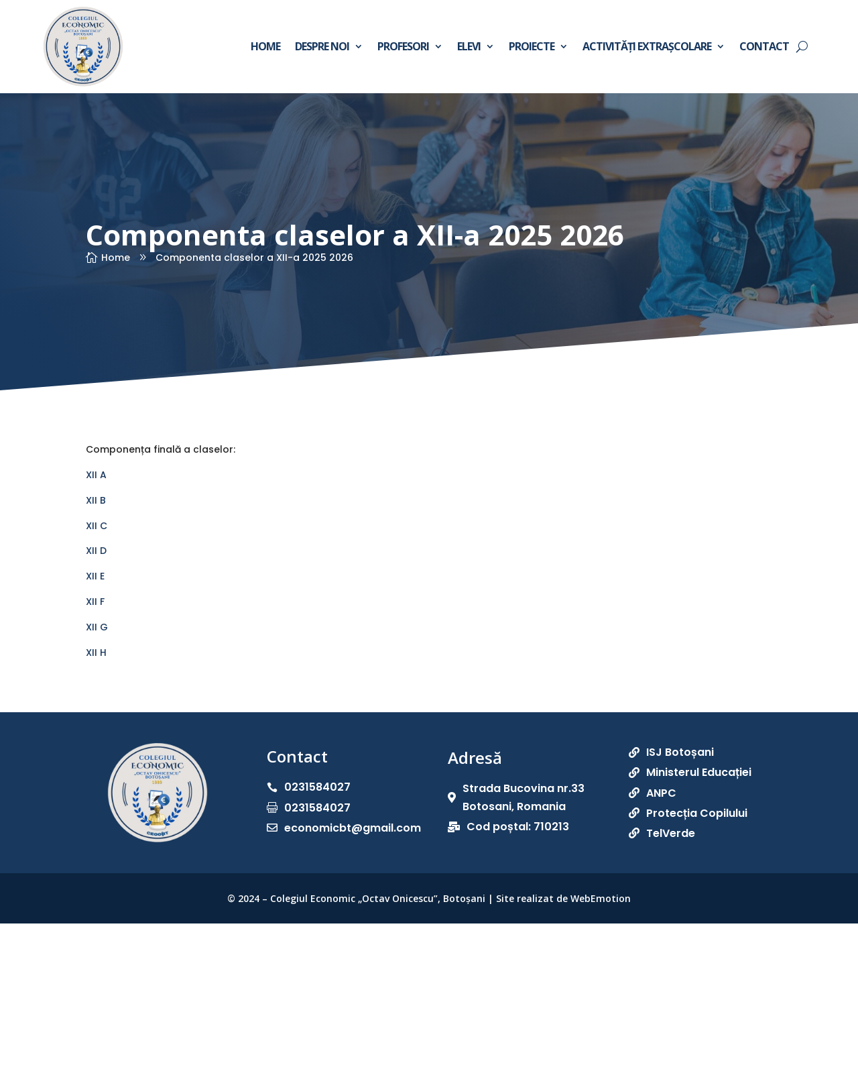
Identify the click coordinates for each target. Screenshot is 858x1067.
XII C (96, 525)
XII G (97, 627)
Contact (764, 46)
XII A (96, 475)
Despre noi (322, 46)
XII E (95, 576)
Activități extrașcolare (647, 46)
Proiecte (531, 46)
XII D (96, 550)
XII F (95, 601)
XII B (96, 500)
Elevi (469, 46)
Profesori (403, 46)
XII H (96, 652)
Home (265, 46)
